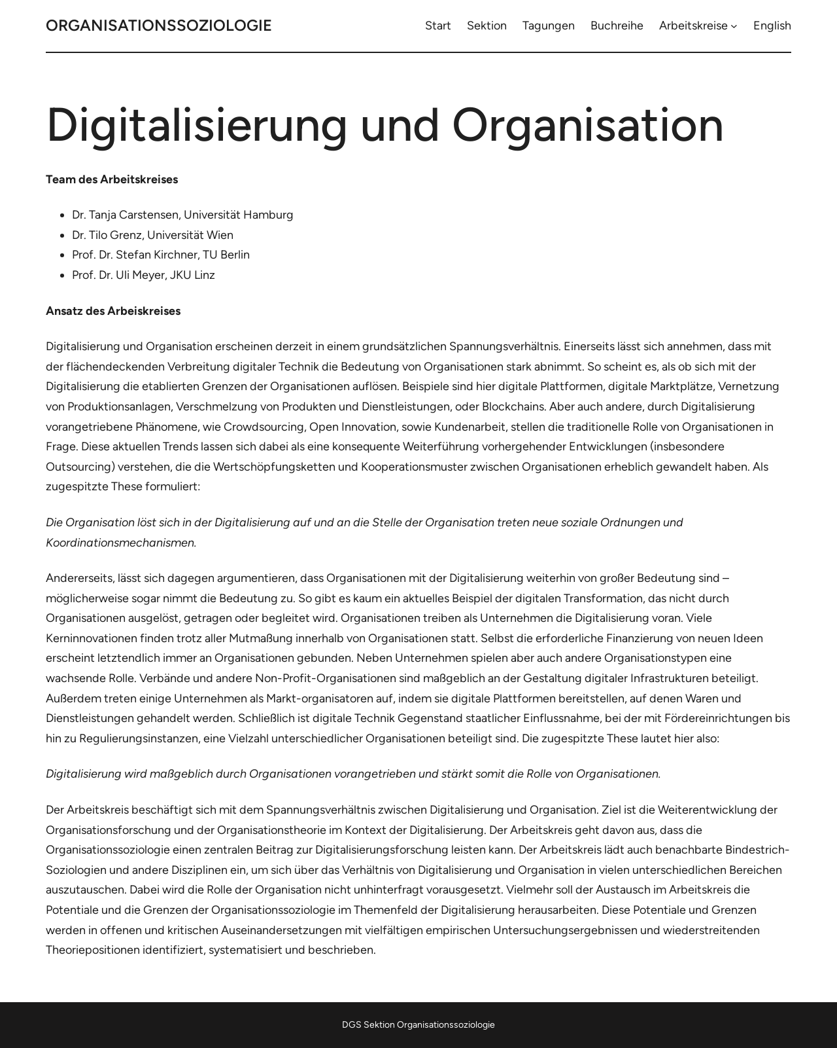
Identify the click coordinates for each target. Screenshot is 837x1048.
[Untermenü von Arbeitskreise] (734, 25)
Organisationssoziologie (159, 25)
